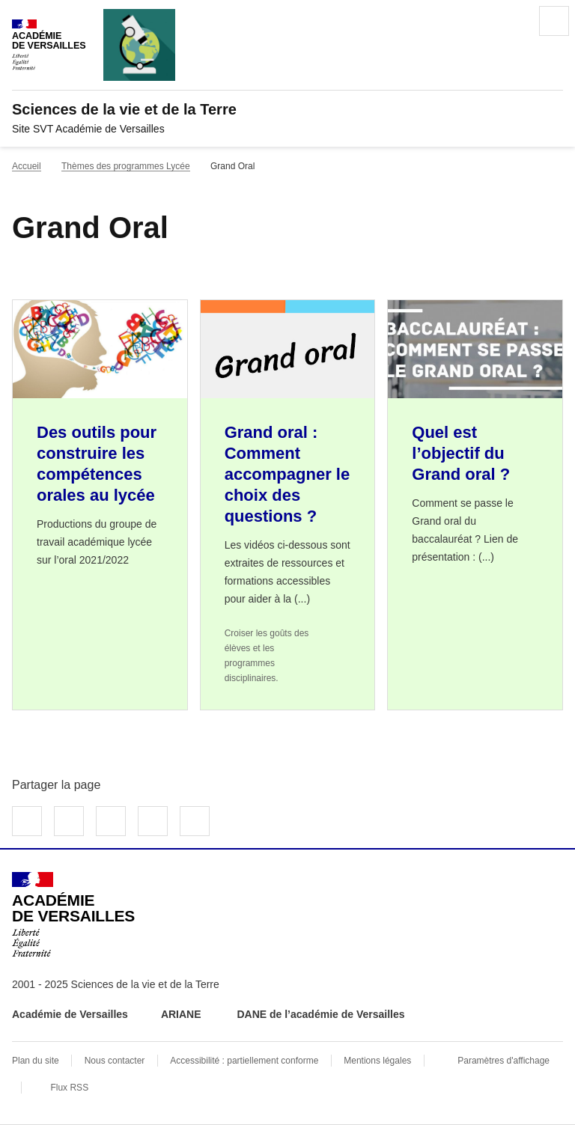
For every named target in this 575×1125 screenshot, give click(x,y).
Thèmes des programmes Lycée (125, 166)
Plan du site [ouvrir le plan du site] (35, 1060)
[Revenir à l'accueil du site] (73, 914)
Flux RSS (69, 1087)
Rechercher (512, 21)
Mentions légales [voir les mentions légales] (377, 1060)
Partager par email (153, 821)
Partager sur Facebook (27, 821)
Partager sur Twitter (69, 821)
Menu (554, 21)
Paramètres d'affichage (503, 1060)
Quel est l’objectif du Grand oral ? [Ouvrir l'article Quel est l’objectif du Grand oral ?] (461, 453)
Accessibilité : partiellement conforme (244, 1060)
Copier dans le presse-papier (195, 821)
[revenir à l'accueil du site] (287, 109)
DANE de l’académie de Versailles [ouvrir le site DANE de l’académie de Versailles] (320, 1014)
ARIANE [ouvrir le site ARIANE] (182, 1014)
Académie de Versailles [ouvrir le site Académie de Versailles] (70, 1014)
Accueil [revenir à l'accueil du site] (26, 166)
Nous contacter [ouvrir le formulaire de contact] (115, 1060)
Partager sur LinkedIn (111, 821)
